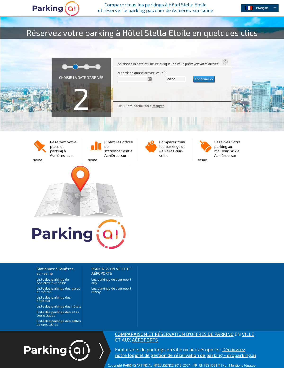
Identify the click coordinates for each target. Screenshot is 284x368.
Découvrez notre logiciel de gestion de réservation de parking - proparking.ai (185, 352)
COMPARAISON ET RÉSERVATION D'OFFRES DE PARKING (174, 334)
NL (224, 365)
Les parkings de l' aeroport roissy (111, 290)
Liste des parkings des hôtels (59, 306)
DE (213, 365)
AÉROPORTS (145, 339)
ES (207, 365)
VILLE (248, 334)
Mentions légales (242, 365)
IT (218, 365)
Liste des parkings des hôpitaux (54, 299)
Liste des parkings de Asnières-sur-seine (53, 281)
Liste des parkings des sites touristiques (58, 313)
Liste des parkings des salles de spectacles (59, 322)
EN (201, 365)
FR (195, 365)
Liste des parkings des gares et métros (58, 290)
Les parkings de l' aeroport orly (111, 281)
